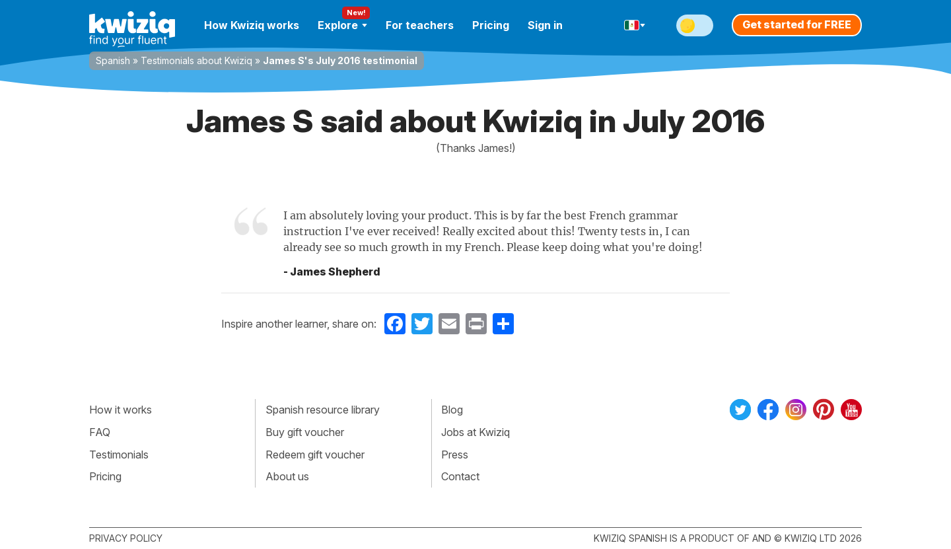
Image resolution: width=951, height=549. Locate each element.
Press (454, 454)
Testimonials (119, 454)
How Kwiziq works (251, 25)
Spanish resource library (322, 409)
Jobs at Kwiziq (475, 432)
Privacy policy (125, 538)
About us (287, 476)
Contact (460, 476)
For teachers (420, 25)
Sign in (545, 25)
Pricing (490, 25)
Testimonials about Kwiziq (196, 60)
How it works (120, 409)
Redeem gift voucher (315, 454)
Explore (342, 25)
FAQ (99, 432)
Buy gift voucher (304, 432)
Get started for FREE (796, 24)
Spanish (113, 60)
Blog (452, 409)
